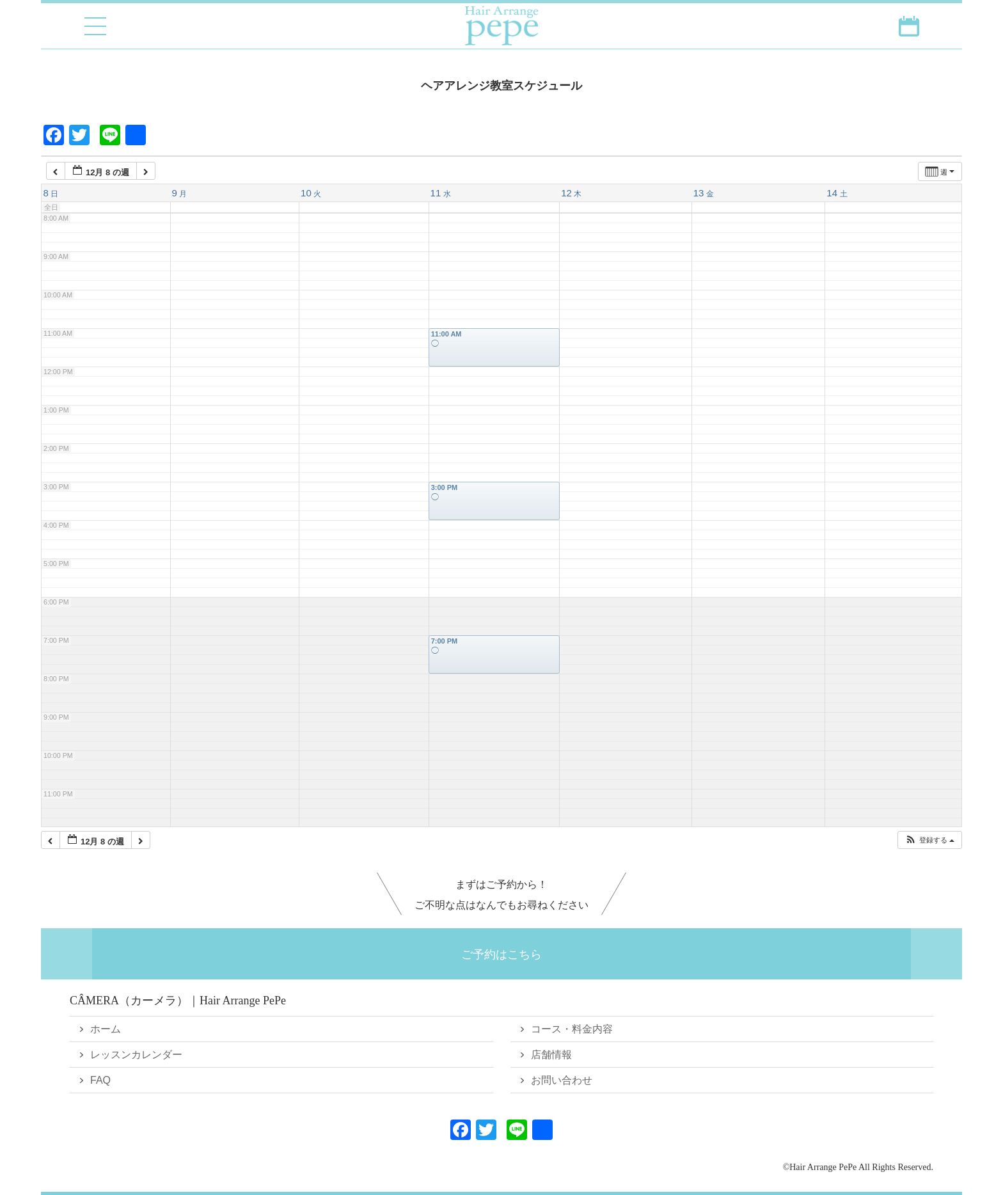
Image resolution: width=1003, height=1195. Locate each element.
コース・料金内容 (572, 1029)
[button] (929, 840)
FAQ (100, 1080)
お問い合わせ (561, 1080)
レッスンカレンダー (136, 1054)
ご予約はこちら (501, 953)
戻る (87, 85)
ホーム (105, 1029)
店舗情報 (551, 1054)
